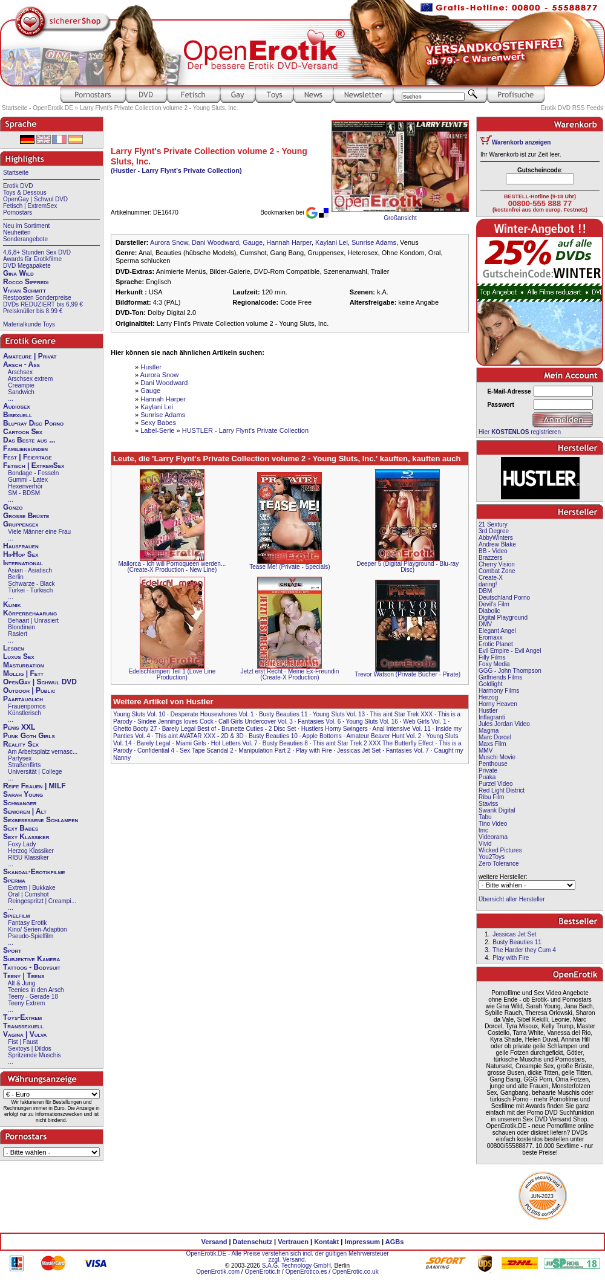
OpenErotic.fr (262, 1271)
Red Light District (502, 790)
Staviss (488, 803)
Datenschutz (252, 1241)
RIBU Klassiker (28, 857)
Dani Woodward (215, 242)
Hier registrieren (520, 432)
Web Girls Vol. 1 (424, 721)
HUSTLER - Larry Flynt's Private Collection (245, 430)
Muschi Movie (497, 757)
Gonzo (12, 507)
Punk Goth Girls (29, 735)
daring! (488, 584)
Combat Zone (497, 571)
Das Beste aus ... (29, 440)
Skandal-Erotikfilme (34, 871)
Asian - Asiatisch (30, 570)
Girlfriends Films (500, 677)
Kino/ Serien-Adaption (37, 929)
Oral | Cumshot (28, 894)
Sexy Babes (20, 828)
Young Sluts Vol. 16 (372, 721)
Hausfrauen (21, 546)
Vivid (485, 843)
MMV (485, 750)
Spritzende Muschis (34, 1055)
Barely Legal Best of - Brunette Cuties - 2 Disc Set (229, 728)
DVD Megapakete (27, 265)
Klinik (12, 604)
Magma (489, 730)
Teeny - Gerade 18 (33, 996)
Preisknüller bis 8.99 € (32, 311)
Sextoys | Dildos (29, 1048)
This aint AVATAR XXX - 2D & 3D (199, 736)
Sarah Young (23, 794)
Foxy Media (494, 664)
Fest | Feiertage (27, 457)
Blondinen (21, 627)
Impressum (362, 1241)
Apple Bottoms (322, 736)
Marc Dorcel (495, 737)
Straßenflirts (24, 765)
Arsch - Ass (21, 364)
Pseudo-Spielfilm (30, 936)
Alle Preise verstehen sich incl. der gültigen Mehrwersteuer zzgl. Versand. (309, 1256)
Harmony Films (499, 690)
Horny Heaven (498, 704)
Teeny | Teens (23, 975)
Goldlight (490, 684)
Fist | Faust (23, 1042)
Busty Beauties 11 (283, 714)
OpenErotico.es (306, 1271)
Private (488, 770)
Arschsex (20, 372)
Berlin (16, 577)
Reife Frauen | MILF (34, 786)
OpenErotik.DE (206, 1253)
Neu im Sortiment (26, 225)
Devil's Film (494, 604)
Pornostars (17, 212)
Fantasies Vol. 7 (407, 750)
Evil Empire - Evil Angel (510, 650)
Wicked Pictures (500, 850)
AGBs (394, 1241)
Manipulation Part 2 (264, 750)
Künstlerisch (24, 713)
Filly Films (492, 657)
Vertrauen (293, 1241)
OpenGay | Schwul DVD (35, 199)
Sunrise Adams (374, 242)
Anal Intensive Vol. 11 (402, 728)
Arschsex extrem (30, 378)
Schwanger (20, 803)
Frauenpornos (26, 706)
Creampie (21, 385)
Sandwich (21, 392)
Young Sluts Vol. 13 (339, 714)
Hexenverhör (25, 486)
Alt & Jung (22, 983)
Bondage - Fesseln (33, 473)
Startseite (15, 172)
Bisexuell (17, 414)
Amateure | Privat (29, 356)
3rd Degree (494, 531)
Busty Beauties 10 (273, 736)
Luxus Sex (18, 656)
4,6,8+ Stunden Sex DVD (37, 252)
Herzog (488, 697)
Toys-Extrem (22, 1017)
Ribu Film (491, 797)
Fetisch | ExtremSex (30, 206)
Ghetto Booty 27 (135, 728)
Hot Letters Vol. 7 (234, 743)
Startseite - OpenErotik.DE (37, 108)
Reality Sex (21, 744)
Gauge (253, 242)
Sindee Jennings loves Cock (175, 721)
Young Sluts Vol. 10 (139, 714)
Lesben (13, 648)
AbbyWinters (496, 537)
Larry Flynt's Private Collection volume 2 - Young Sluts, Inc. (159, 108)
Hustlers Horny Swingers (334, 728)
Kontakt (326, 1241)
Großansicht (400, 218)
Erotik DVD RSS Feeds (572, 108)
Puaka (487, 777)
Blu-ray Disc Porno (33, 423)
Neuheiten (17, 232)
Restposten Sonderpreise (37, 297)
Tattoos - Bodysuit (31, 967)
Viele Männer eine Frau (39, 531)
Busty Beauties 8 (285, 743)
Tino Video (493, 823)
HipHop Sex (20, 554)
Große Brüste (26, 515)
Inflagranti (492, 717)
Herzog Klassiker (31, 851)
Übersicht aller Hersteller (511, 899)
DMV (485, 624)
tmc (483, 830)
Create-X (491, 577)
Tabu (485, 817)
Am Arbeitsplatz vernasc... (43, 751)
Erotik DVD (18, 186)
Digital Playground (503, 617)
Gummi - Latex (28, 479)
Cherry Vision (497, 564)
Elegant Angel (497, 630)
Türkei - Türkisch (30, 590)
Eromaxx (490, 637)
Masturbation (23, 665)
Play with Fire (314, 750)
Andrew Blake (497, 544)
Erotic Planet (496, 644)
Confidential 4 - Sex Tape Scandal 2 (185, 750)
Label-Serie (157, 430)
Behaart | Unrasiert (33, 620)
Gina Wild (18, 273)
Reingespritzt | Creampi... (42, 901)
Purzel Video (496, 783)
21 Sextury (493, 524)
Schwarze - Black (31, 583)
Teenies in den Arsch (36, 990)
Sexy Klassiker (26, 836)
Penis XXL (19, 727)
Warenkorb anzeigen (521, 142)
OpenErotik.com (218, 1271)
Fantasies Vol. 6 (319, 721)
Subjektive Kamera (31, 959)
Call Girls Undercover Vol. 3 (255, 721)
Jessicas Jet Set (359, 750)
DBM (485, 591)
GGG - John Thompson (510, 670)
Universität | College (35, 771)
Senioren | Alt (25, 811)
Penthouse (493, 763)
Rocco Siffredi (25, 281)
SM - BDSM (24, 493)
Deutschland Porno (504, 597)
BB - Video (493, 551)
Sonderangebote (25, 239)
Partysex (19, 758)
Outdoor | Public (29, 690)
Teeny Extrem (26, 1003)
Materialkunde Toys (29, 324)
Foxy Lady (22, 844)
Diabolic (489, 611)
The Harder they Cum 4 (524, 950)
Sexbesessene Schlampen (40, 819)
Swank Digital (497, 810)
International (23, 563)
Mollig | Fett (23, 673)
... (10, 398)
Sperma (14, 880)
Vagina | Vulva (25, 1034)
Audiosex (16, 406)
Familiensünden (25, 448)
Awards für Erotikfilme (32, 259)
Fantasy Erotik (27, 922)
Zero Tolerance (499, 863)
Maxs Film (492, 744)
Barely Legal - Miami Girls (171, 743)
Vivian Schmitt (24, 290)
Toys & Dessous (25, 192)
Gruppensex (21, 524)
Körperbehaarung (30, 613)
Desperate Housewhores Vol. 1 (212, 714)
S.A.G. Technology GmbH (296, 1265)
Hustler (151, 367)
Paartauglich (23, 699)
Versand (214, 1241)
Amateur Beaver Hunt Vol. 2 (383, 736)
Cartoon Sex (22, 431)
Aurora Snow (169, 242)
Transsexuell (23, 1026)
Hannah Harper (289, 242)
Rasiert (17, 634)
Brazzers (490, 557)
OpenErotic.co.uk (355, 1271)
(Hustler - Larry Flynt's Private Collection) (176, 170)
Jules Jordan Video (504, 724)
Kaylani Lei (331, 242)
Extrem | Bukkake (31, 887)
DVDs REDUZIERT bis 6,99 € (43, 304)
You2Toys (492, 857)
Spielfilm (16, 915)
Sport (12, 950)
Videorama (493, 837)
